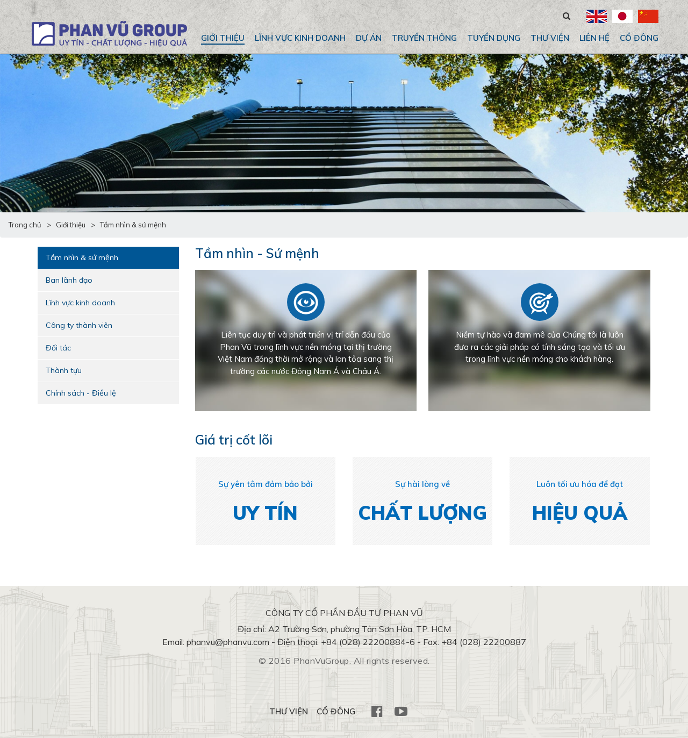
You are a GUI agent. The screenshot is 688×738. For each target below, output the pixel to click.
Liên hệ (594, 38)
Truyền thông (424, 38)
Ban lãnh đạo (69, 280)
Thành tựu (64, 370)
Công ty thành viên (79, 325)
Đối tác (58, 348)
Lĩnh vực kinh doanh (300, 38)
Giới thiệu (223, 38)
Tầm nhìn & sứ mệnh (82, 257)
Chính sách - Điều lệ (81, 393)
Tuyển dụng (493, 38)
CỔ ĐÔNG (639, 38)
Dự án (369, 38)
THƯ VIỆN (550, 38)
